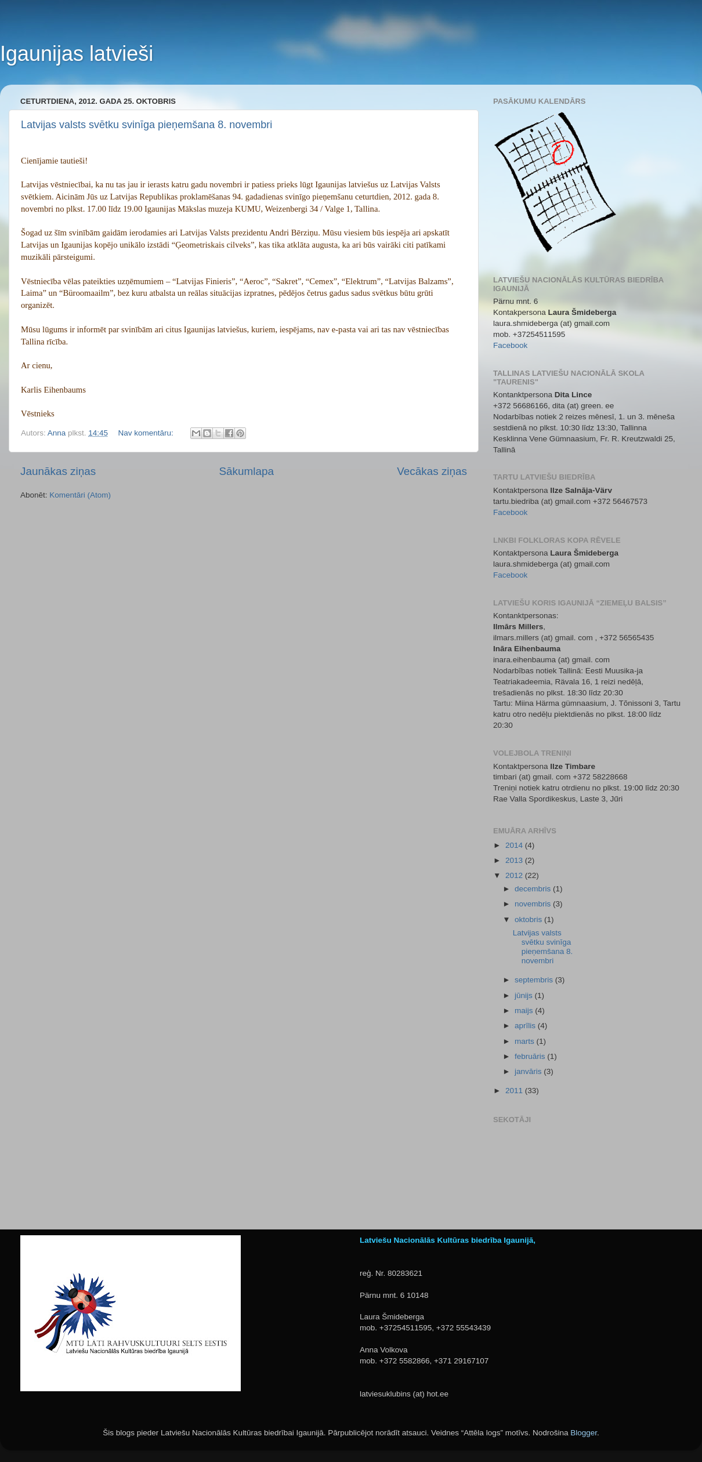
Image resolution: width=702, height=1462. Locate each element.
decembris (534, 888)
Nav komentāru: (146, 433)
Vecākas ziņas (432, 471)
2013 (515, 860)
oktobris (529, 919)
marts (526, 1041)
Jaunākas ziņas (58, 471)
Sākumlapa (246, 471)
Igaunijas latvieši (76, 54)
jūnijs (525, 995)
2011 (515, 1090)
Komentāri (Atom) (80, 495)
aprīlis (526, 1025)
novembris (534, 903)
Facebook (510, 345)
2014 (515, 845)
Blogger (583, 1432)
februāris (531, 1056)
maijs (525, 1010)
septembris (535, 979)
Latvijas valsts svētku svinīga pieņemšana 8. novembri (146, 124)
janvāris (529, 1071)
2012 (515, 875)
